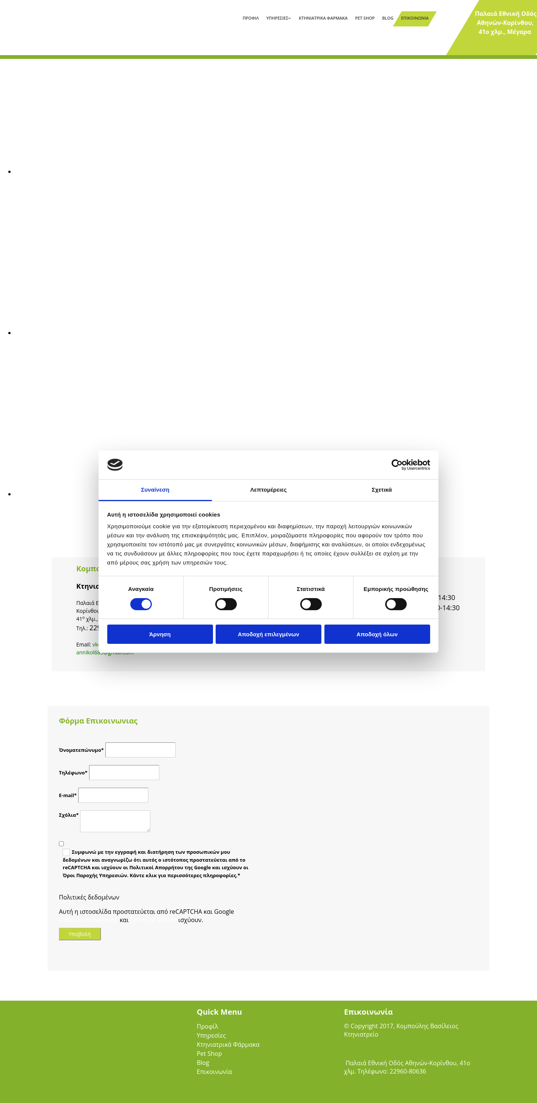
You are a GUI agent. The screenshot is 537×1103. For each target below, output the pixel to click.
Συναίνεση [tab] (155, 489)
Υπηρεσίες (277, 18)
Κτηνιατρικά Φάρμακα (323, 18)
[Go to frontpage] (47, 20)
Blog (387, 18)
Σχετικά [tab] (382, 489)
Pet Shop (365, 18)
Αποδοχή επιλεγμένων (268, 634)
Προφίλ (250, 18)
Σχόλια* (69, 814)
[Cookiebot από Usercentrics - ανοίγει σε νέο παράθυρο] (397, 465)
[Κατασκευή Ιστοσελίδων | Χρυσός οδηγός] (350, 1091)
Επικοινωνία (415, 18)
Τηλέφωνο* (73, 772)
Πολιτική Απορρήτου (88, 920)
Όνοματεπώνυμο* (81, 750)
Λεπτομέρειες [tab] (268, 489)
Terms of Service (153, 920)
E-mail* (68, 795)
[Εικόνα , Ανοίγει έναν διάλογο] (241, 171)
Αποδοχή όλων (377, 634)
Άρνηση (160, 634)
